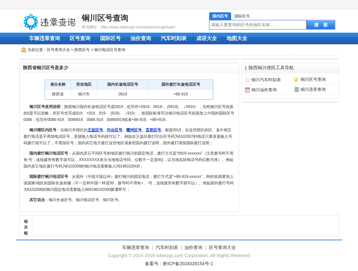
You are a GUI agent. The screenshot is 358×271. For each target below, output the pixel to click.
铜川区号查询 (105, 18)
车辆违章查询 (44, 38)
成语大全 (206, 38)
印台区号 (114, 130)
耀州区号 (134, 130)
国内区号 (220, 16)
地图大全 (237, 38)
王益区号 (95, 130)
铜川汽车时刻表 (266, 79)
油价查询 (140, 38)
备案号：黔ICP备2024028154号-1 (179, 263)
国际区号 (242, 16)
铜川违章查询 (313, 89)
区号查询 (80, 38)
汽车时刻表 (174, 38)
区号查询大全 (58, 50)
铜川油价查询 (264, 89)
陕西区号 (82, 50)
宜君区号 (153, 130)
